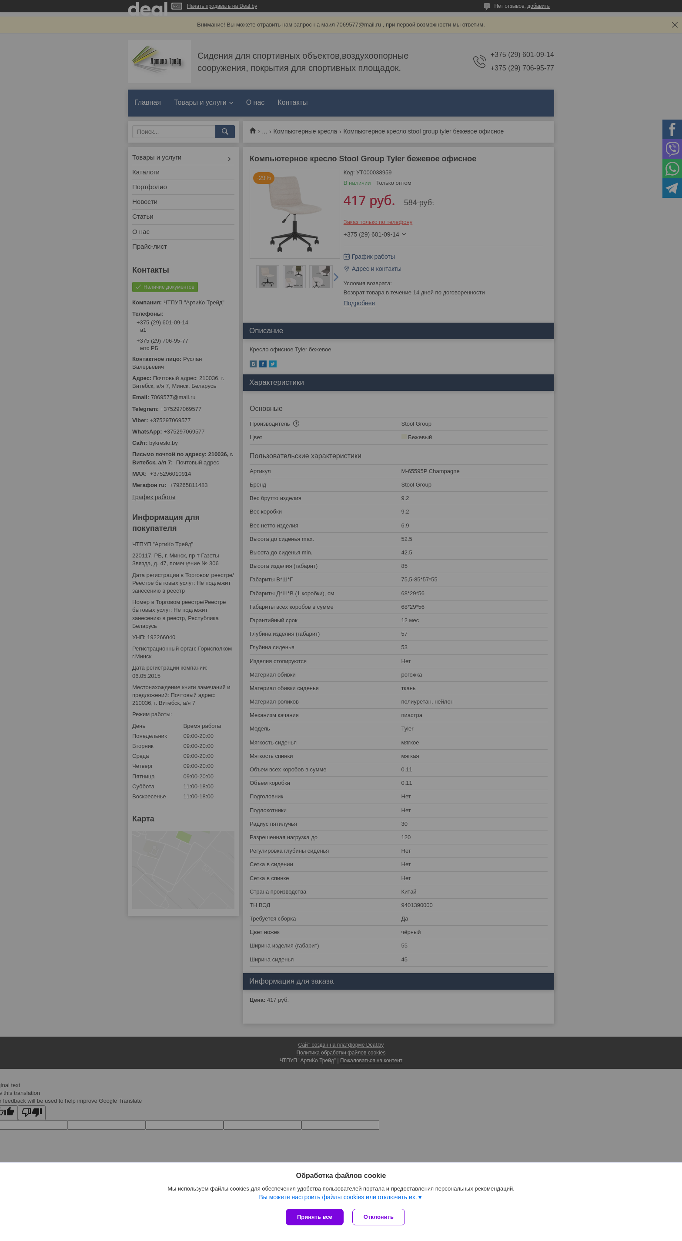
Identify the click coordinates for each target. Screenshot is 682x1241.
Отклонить (379, 1217)
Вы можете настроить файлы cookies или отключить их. (338, 1197)
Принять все (314, 1217)
